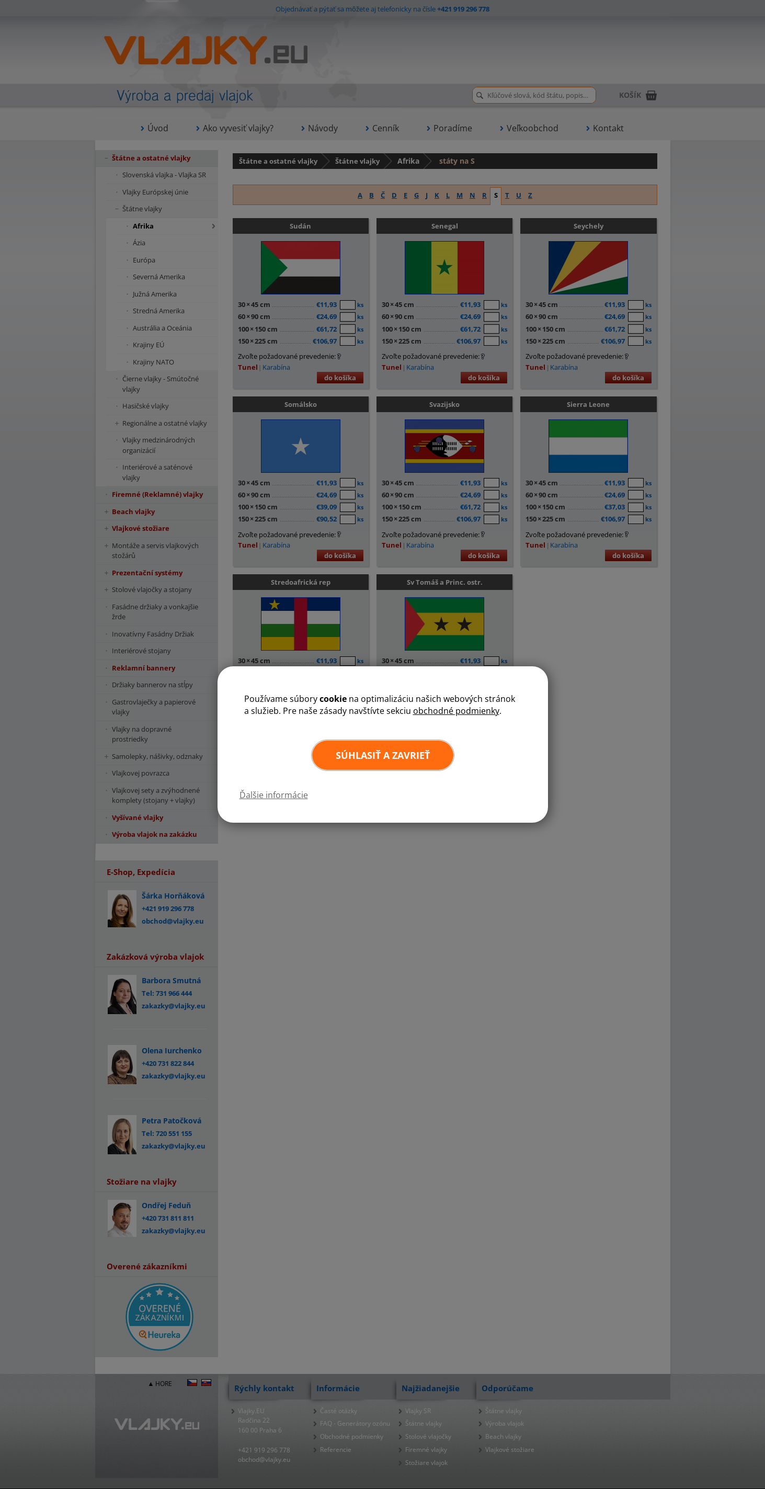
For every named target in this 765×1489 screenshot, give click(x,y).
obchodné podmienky (456, 711)
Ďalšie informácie (273, 795)
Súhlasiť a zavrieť (383, 755)
